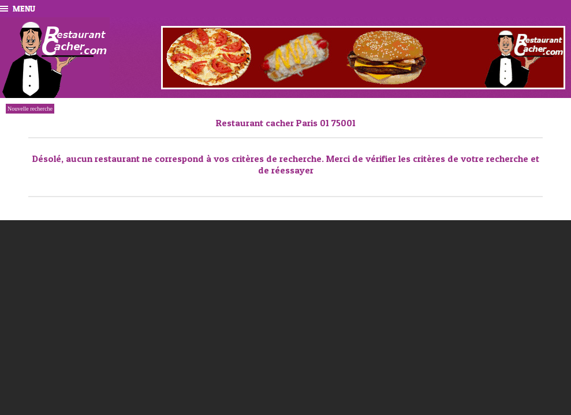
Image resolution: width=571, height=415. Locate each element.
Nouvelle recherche (30, 108)
